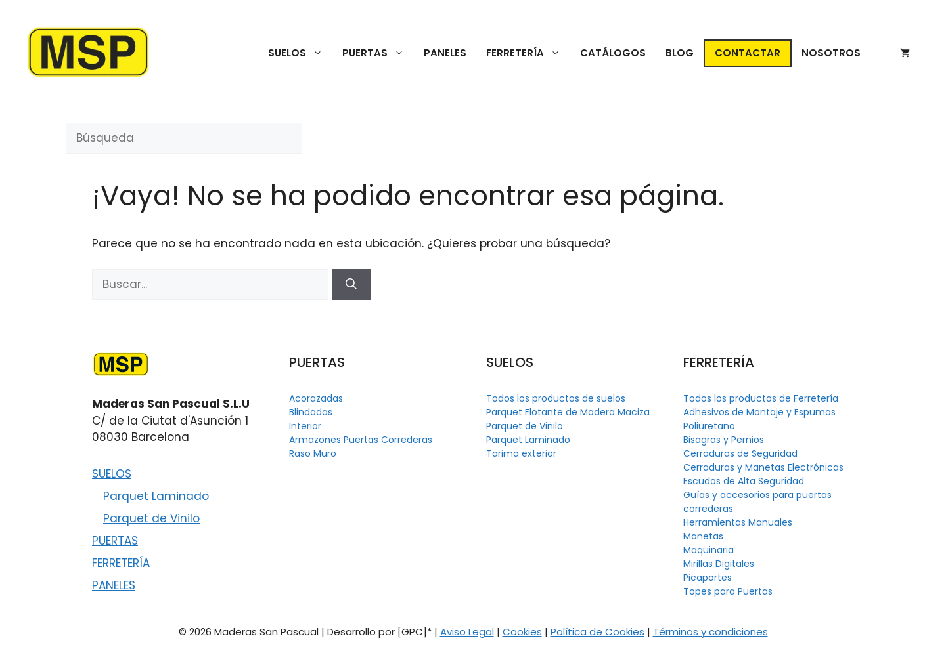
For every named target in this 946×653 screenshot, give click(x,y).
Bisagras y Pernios (723, 439)
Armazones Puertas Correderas (360, 439)
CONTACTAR (747, 53)
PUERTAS (378, 53)
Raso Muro (312, 453)
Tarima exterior (521, 453)
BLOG (679, 53)
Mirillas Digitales (718, 563)
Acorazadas (316, 398)
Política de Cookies (597, 632)
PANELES (445, 53)
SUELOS (300, 53)
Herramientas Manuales (737, 522)
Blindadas (310, 412)
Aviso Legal (467, 632)
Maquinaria (708, 550)
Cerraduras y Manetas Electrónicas (763, 467)
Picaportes (707, 577)
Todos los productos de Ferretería (760, 398)
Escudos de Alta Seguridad (743, 481)
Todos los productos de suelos (555, 398)
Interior (305, 425)
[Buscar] (351, 285)
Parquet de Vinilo (151, 518)
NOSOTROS (831, 53)
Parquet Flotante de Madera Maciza (568, 412)
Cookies (522, 632)
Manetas (703, 536)
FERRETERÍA (528, 53)
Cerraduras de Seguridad (740, 453)
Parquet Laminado (156, 496)
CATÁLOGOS (613, 53)
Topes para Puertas (728, 591)
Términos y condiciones (710, 632)
